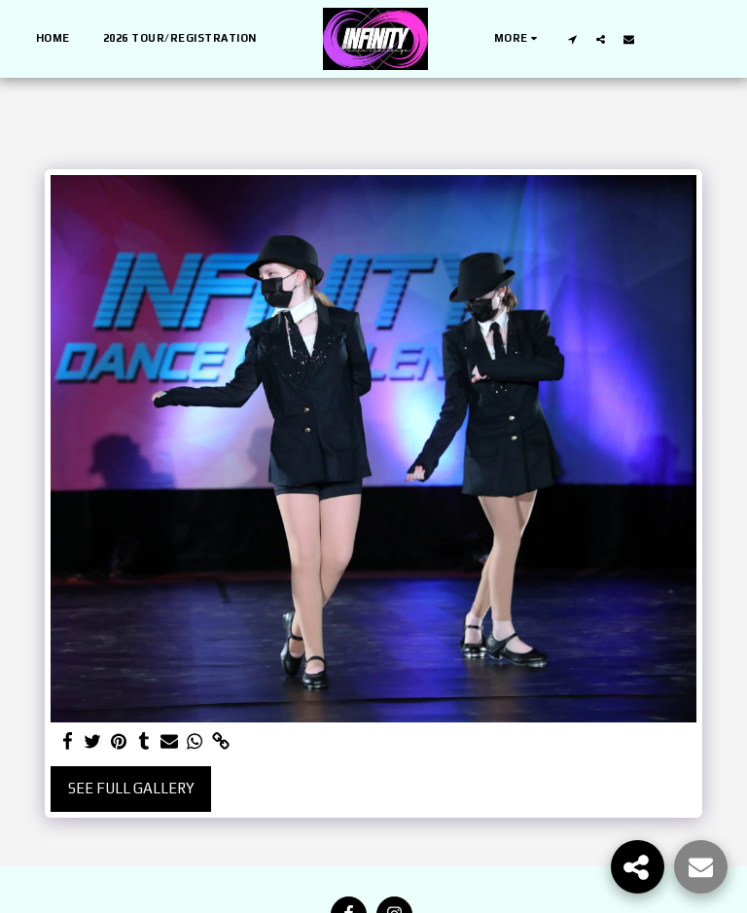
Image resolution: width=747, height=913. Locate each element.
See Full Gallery (131, 788)
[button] (572, 39)
